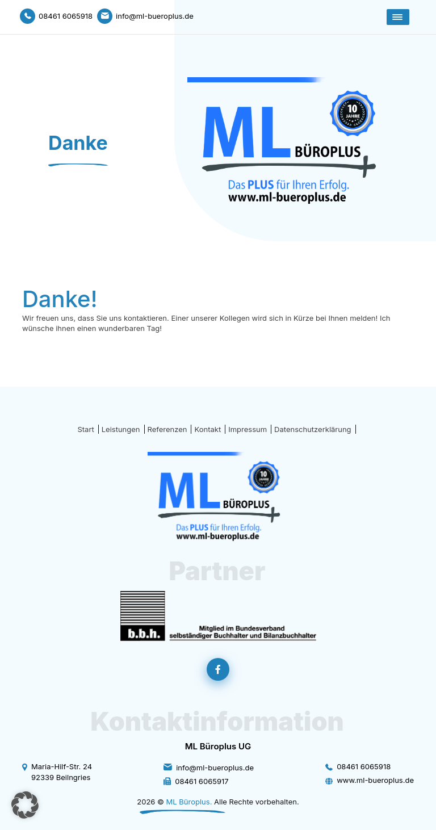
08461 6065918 (364, 766)
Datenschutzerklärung (312, 429)
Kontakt (207, 429)
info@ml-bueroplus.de (215, 767)
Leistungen (121, 429)
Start (85, 429)
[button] (25, 805)
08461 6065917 (201, 781)
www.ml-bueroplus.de (375, 780)
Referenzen (167, 429)
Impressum (247, 429)
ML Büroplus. (189, 801)
